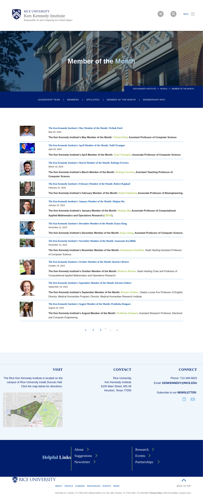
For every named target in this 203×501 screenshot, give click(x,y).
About (78, 449)
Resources (93, 486)
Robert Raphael (127, 193)
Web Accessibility (171, 493)
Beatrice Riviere (127, 271)
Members (73, 99)
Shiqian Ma (124, 210)
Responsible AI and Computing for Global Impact (48, 20)
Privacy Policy (156, 493)
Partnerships (144, 462)
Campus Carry (185, 493)
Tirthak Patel (120, 137)
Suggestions (83, 456)
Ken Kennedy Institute (44, 15)
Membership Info (154, 99)
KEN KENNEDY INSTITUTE (144, 89)
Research (142, 449)
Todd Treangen (122, 154)
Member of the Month (121, 99)
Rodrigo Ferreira (124, 172)
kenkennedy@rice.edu (179, 382)
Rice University (37, 11)
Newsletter (186, 392)
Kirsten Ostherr (130, 292)
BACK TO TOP (184, 486)
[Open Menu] (187, 14)
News (116, 486)
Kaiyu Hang (126, 233)
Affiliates (93, 99)
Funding (80, 486)
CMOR (108, 215)
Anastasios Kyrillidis (132, 250)
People (164, 89)
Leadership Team (49, 99)
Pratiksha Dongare (127, 313)
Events (140, 456)
